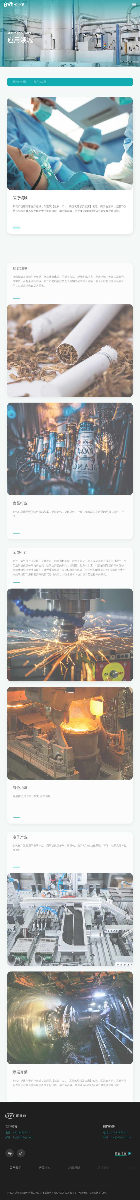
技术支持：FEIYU (98, 1192)
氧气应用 (19, 82)
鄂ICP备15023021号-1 (65, 1192)
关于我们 (18, 1168)
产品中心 (47, 1168)
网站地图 (83, 1192)
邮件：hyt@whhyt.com (16, 1137)
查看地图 (118, 1153)
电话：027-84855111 (15, 1132)
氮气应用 (40, 82)
